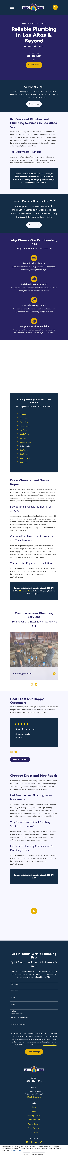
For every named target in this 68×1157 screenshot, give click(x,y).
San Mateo (24, 415)
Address (13, 916)
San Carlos (24, 407)
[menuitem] (24, 1063)
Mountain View (25, 395)
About (34, 1016)
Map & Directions (34, 1002)
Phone (13, 903)
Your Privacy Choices (43, 1060)
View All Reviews (20, 712)
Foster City (24, 375)
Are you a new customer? (19, 923)
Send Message (34, 957)
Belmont (23, 367)
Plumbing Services (34, 1021)
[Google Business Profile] (27, 1047)
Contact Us (34, 104)
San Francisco (25, 411)
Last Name (15, 896)
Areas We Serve (34, 1033)
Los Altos (23, 383)
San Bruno (24, 403)
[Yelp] (36, 1047)
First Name (15, 889)
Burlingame (24, 371)
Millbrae (23, 391)
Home (34, 1012)
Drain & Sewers (34, 1025)
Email (13, 909)
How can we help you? (18, 930)
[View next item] (36, 637)
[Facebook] (32, 1047)
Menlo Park (24, 387)
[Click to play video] (34, 840)
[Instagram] (41, 1047)
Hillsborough (25, 379)
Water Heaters (34, 1029)
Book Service (34, 65)
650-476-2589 (34, 56)
